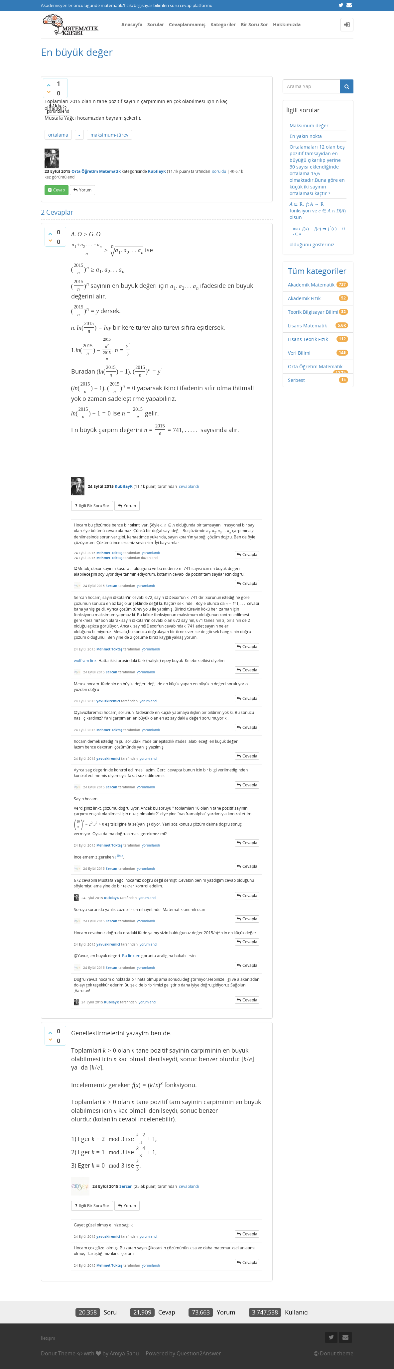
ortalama (58, 135)
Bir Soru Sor (254, 24)
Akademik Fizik (304, 298)
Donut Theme (58, 1353)
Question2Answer (199, 1353)
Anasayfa (131, 24)
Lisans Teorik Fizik (308, 339)
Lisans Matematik (307, 325)
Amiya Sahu (124, 1353)
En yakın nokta (306, 136)
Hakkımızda (287, 24)
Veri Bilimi (299, 353)
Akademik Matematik (311, 285)
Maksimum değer (309, 125)
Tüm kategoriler (317, 270)
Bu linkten (131, 956)
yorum (85, 190)
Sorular (155, 24)
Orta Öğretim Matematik (96, 171)
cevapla (249, 554)
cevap (59, 190)
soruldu (219, 171)
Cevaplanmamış (187, 24)
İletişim (48, 1338)
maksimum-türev (109, 135)
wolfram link (85, 660)
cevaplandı (189, 486)
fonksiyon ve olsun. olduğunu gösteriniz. (318, 224)
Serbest (296, 380)
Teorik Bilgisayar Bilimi (313, 312)
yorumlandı (151, 552)
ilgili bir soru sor (94, 506)
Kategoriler (223, 24)
